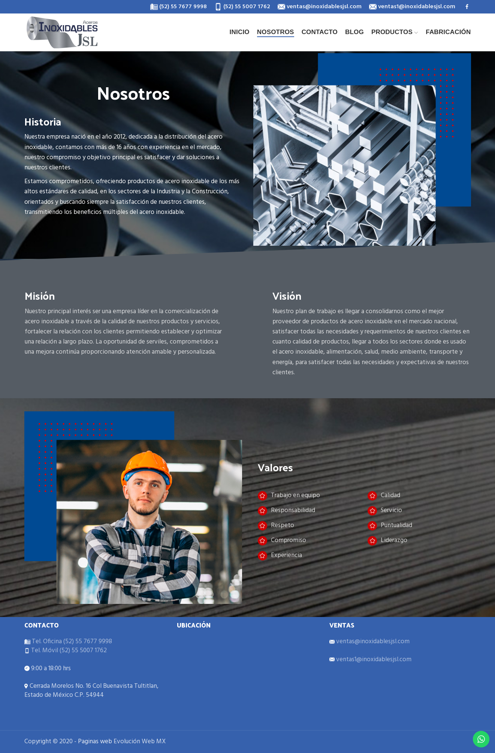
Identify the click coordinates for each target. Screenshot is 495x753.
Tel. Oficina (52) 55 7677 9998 (71, 641)
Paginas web (95, 742)
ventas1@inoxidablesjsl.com (373, 659)
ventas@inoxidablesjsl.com (372, 641)
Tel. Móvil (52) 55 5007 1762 (68, 650)
